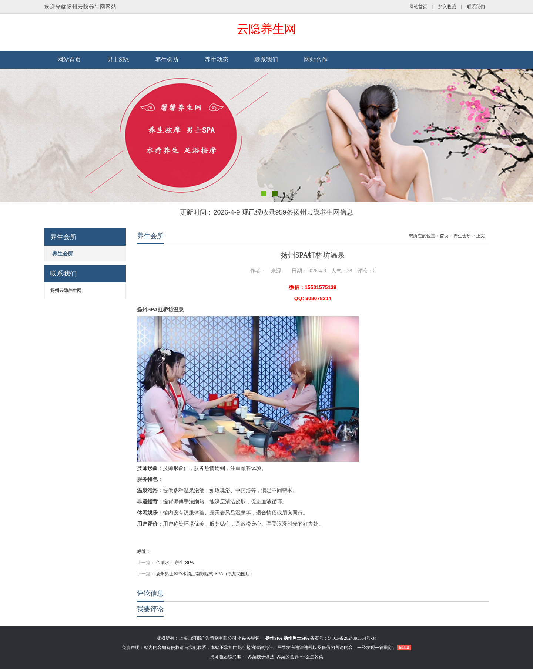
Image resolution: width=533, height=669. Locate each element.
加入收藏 (447, 6)
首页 (444, 235)
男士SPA (118, 59)
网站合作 (316, 59)
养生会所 (167, 59)
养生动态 (216, 59)
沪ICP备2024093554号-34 (352, 638)
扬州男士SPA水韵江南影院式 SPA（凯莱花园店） (205, 573)
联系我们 (476, 6)
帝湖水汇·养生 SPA (175, 562)
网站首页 (418, 6)
